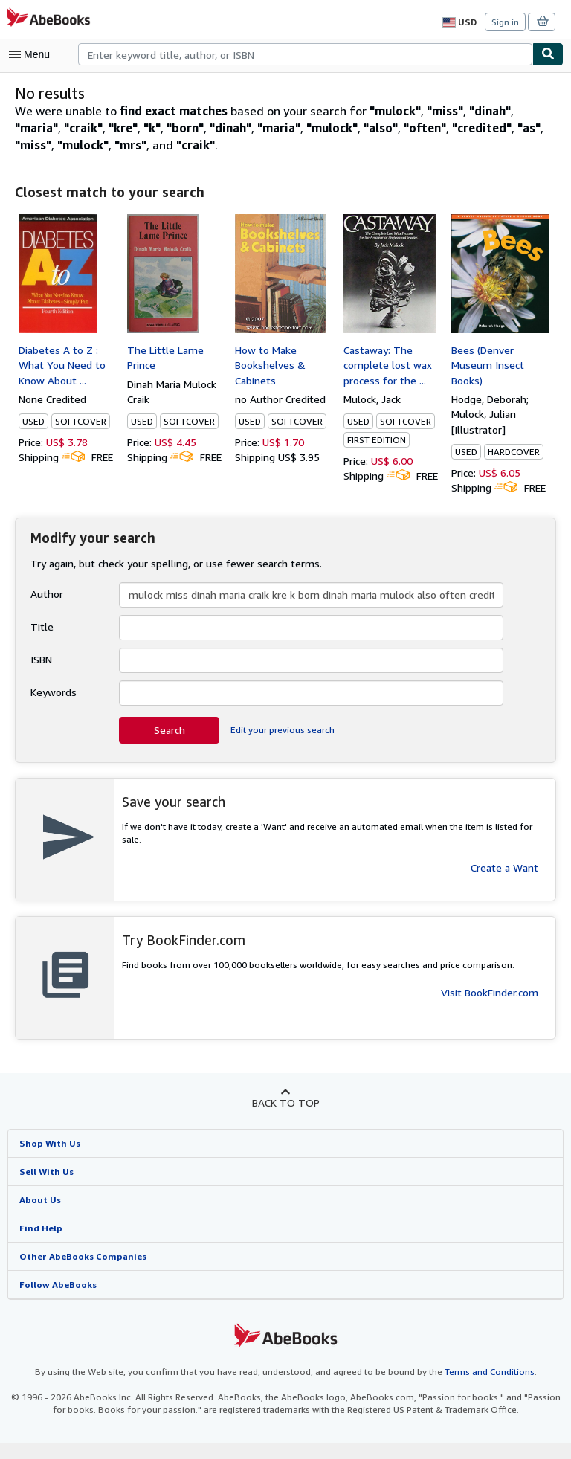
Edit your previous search (280, 745)
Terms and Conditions (480, 1387)
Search (169, 745)
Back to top (285, 1117)
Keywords (53, 707)
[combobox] (305, 54)
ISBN (42, 674)
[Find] (548, 54)
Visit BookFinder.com (489, 1008)
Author (45, 609)
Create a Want (504, 869)
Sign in (505, 21)
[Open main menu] (33, 54)
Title (40, 642)
